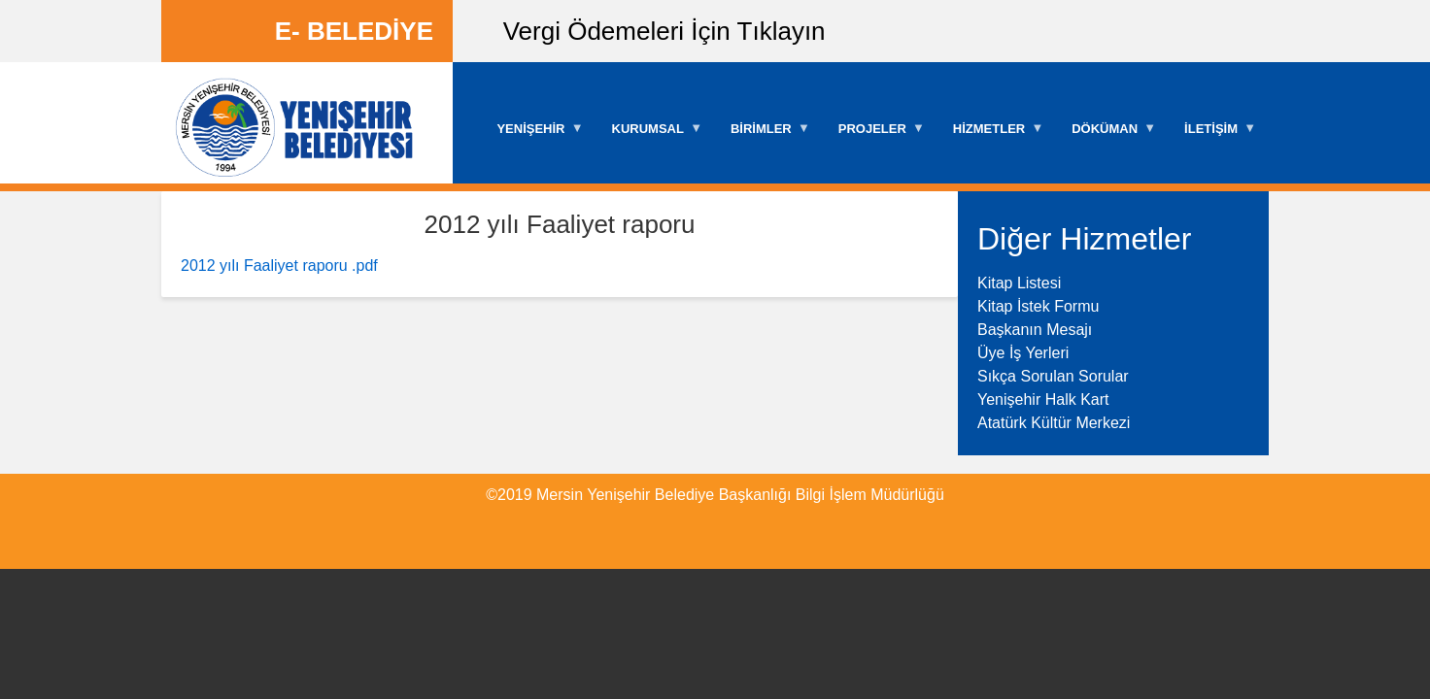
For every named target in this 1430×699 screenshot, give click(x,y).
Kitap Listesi (1019, 283)
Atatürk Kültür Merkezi (1053, 423)
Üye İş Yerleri (1023, 353)
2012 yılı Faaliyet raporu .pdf (279, 265)
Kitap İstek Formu (1038, 306)
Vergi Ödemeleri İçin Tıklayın (664, 31)
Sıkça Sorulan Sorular (1053, 376)
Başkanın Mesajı (1034, 329)
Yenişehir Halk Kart (1042, 399)
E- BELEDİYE (354, 31)
